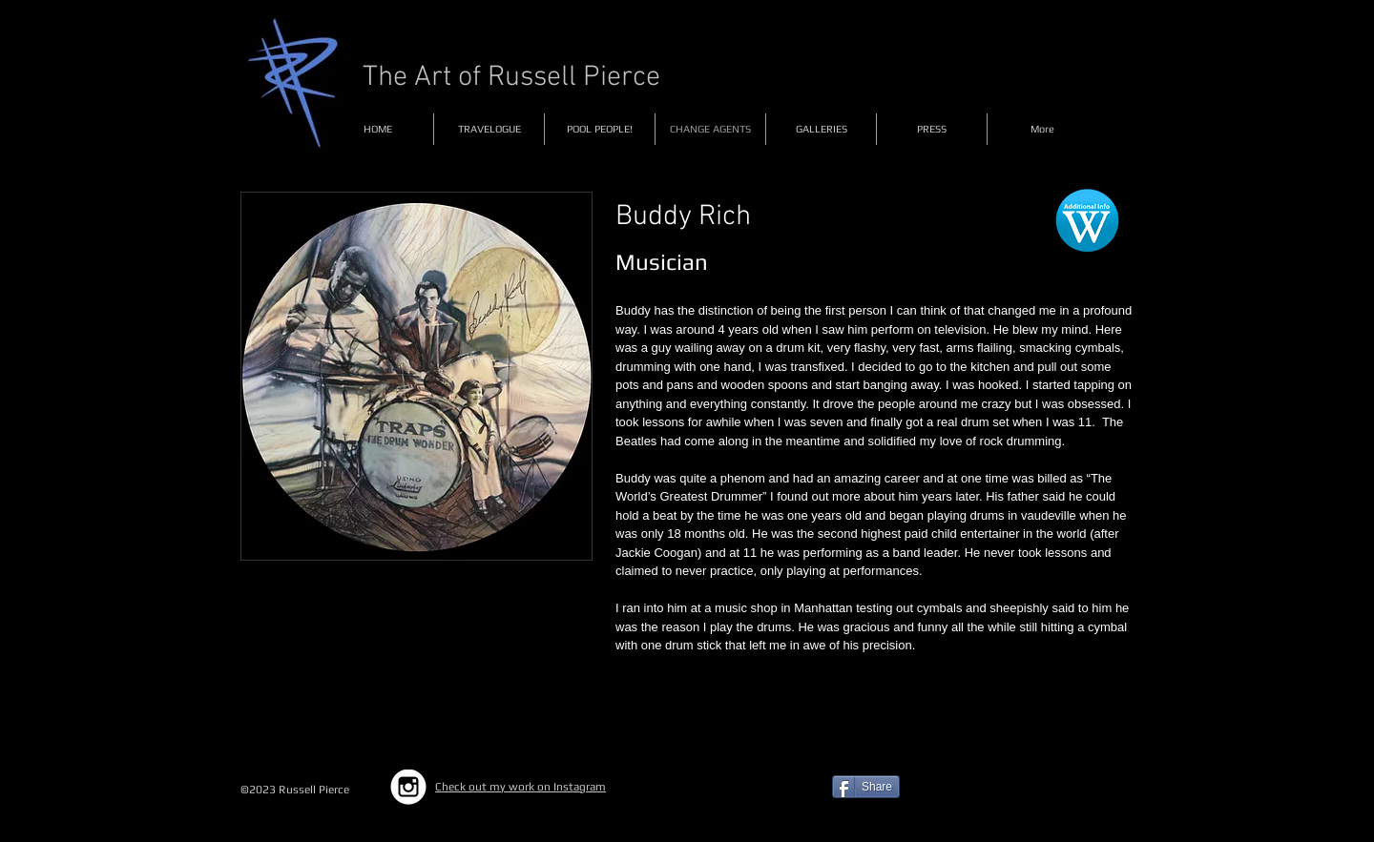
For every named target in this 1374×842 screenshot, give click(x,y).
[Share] (866, 786)
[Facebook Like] (1035, 794)
